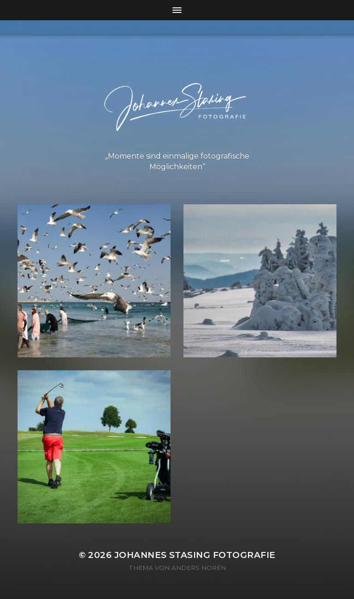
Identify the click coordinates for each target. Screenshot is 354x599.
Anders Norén (198, 567)
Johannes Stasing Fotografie (195, 555)
